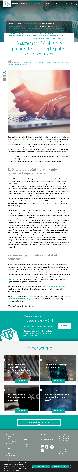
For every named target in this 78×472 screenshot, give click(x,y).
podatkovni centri (55, 33)
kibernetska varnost (47, 24)
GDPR (60, 38)
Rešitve (15, 4)
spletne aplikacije (32, 36)
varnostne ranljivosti (36, 28)
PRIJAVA (65, 326)
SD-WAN (53, 38)
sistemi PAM (14, 159)
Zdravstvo (9, 460)
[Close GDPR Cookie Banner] (72, 466)
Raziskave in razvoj (29, 442)
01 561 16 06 (65, 436)
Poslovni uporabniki (12, 441)
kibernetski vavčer (57, 36)
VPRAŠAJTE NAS (39, 423)
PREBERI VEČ (21, 381)
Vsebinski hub (35, 4)
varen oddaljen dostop (15, 33)
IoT (29, 31)
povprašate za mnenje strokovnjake (20, 299)
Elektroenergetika (11, 439)
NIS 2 (27, 26)
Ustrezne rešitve (14, 279)
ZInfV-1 (54, 26)
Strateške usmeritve (29, 437)
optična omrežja (38, 38)
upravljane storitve (14, 36)
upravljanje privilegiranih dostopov (20, 38)
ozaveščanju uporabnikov (58, 286)
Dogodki (43, 437)
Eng (2, 4)
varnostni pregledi (14, 31)
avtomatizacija (49, 28)
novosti (25, 28)
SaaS (47, 38)
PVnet (67, 4)
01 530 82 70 (65, 440)
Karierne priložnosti (29, 439)
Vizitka (25, 446)
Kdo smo (46, 4)
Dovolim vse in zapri (40, 466)
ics (63, 28)
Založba (26, 444)
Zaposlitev (56, 4)
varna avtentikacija (31, 33)
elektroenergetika (53, 31)
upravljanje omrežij (14, 28)
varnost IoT (43, 33)
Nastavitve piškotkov (59, 466)
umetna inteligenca (38, 31)
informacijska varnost (32, 24)
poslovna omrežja (44, 26)
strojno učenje (44, 36)
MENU (73, 4)
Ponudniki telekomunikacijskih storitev (12, 446)
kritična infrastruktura (15, 26)
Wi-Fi (24, 31)
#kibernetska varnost (31, 62)
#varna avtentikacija (21, 65)
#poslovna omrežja (45, 62)
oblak (62, 31)
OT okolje (33, 26)
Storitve (23, 4)
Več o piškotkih (21, 470)
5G (24, 36)
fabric (58, 28)
